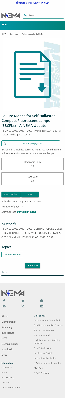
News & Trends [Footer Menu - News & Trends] (9, 344)
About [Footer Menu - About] (4, 316)
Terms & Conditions (11, 387)
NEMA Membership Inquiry (47, 363)
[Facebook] (4, 301)
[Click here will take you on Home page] (12, 15)
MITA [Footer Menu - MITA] (4, 338)
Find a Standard (42, 335)
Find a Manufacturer (44, 330)
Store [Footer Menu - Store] (4, 355)
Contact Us (32, 265)
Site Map (5, 382)
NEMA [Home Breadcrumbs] (3, 34)
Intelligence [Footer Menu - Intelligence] (7, 332)
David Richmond (26, 211)
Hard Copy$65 (32, 178)
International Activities (45, 358)
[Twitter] (23, 301)
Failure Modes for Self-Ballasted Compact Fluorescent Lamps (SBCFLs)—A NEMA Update (33, 34)
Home (4, 372)
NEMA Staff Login (42, 348)
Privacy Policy (7, 377)
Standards (14, 34)
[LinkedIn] (41, 306)
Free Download (11, 194)
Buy (30, 194)
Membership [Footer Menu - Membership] (8, 321)
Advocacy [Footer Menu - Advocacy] (6, 327)
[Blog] (41, 301)
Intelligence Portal (43, 353)
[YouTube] (4, 306)
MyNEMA (38, 368)
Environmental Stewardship (47, 320)
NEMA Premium (41, 373)
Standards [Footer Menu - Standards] (7, 349)
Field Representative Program (48, 325)
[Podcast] (23, 306)
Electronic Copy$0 (32, 164)
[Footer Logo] (12, 293)
